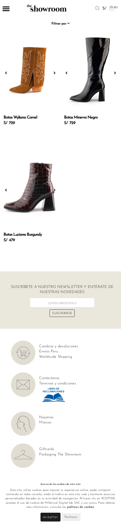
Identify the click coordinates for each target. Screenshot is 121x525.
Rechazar (70, 517)
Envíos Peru (48, 351)
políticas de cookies (80, 507)
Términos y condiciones (57, 383)
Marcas (45, 422)
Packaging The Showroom (60, 454)
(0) (113, 7)
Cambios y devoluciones (58, 346)
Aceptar (50, 517)
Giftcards (46, 449)
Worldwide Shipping (55, 357)
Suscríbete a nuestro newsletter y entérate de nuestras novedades (62, 289)
